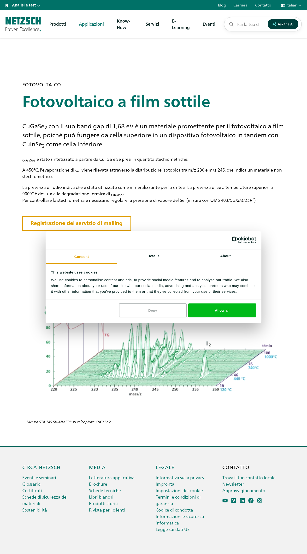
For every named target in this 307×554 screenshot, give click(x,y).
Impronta (165, 484)
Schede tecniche (105, 490)
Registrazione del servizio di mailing (76, 223)
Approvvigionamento (243, 490)
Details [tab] (153, 256)
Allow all (222, 310)
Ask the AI (283, 24)
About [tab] (225, 256)
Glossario (31, 484)
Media (97, 467)
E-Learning (181, 24)
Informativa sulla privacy (180, 477)
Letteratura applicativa (112, 477)
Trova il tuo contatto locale (249, 477)
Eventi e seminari (39, 477)
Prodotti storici (103, 503)
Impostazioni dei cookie (179, 490)
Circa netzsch (41, 467)
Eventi (209, 24)
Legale (165, 467)
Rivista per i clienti (107, 510)
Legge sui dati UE (173, 529)
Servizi (152, 24)
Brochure (98, 484)
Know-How (123, 24)
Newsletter (233, 484)
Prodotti (57, 24)
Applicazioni (91, 24)
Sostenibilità (34, 510)
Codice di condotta (174, 510)
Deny (152, 310)
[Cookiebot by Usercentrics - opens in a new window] (235, 240)
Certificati (32, 490)
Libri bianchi (101, 497)
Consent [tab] (81, 256)
